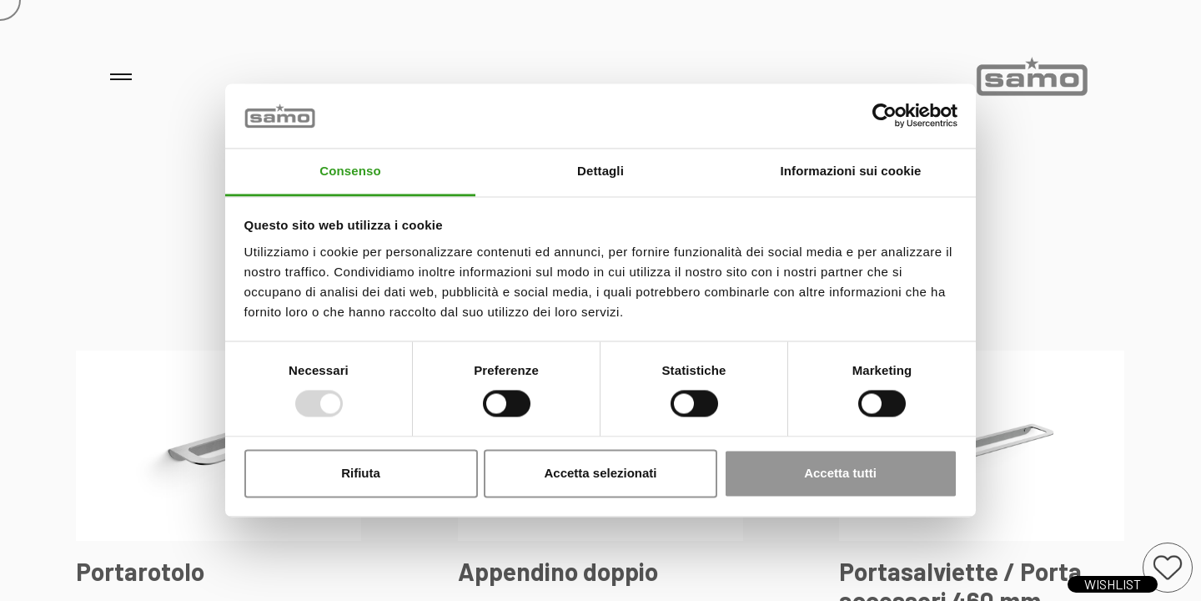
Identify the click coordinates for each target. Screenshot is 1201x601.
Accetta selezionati (600, 473)
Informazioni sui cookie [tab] (851, 171)
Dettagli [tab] (600, 171)
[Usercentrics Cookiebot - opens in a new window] (884, 116)
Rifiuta (360, 473)
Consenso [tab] (349, 171)
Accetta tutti (840, 473)
